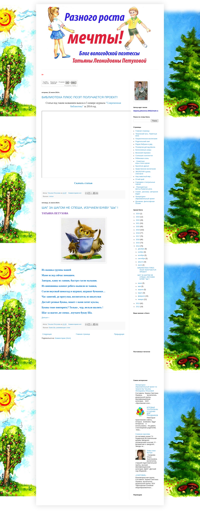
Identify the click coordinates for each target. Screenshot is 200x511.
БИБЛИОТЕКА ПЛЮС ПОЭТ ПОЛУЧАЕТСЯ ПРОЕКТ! (80, 97)
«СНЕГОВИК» (140, 475)
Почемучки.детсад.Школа (145, 147)
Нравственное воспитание (145, 169)
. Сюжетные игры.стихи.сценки (142, 162)
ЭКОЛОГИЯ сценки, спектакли (143, 173)
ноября (141, 252)
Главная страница (83, 334)
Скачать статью (83, 183)
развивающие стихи (63, 327)
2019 (138, 230)
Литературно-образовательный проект (145, 198)
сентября (142, 259)
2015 (138, 243)
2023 (138, 217)
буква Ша (52, 327)
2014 (138, 246)
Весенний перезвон (143, 153)
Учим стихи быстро (151, 452)
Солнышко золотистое (144, 156)
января (141, 299)
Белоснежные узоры (143, 150)
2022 (138, 220)
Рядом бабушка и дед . (144, 144)
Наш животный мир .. (143, 176)
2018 (138, 233)
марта (140, 293)
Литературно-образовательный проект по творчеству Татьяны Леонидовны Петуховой (146, 388)
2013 (138, 303)
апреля (141, 290)
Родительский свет (142, 141)
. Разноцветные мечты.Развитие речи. (143, 188)
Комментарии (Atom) (63, 338)
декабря (141, 249)
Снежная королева (142, 434)
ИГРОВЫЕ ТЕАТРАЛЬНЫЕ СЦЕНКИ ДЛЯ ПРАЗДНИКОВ (152, 412)
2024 (138, 214)
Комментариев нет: (75, 193)
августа (141, 262)
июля (140, 265)
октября (141, 255)
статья (51, 196)
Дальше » (45, 318)
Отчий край (139, 179)
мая (139, 286)
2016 (138, 240)
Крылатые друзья (142, 166)
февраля (141, 296)
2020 (138, 227)
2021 (138, 223)
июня (140, 283)
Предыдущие (119, 334)
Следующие (47, 334)
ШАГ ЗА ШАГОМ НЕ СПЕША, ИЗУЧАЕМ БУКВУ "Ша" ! (80, 207)
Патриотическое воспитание (146, 139)
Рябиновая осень (142, 158)
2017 (138, 236)
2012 (138, 307)
